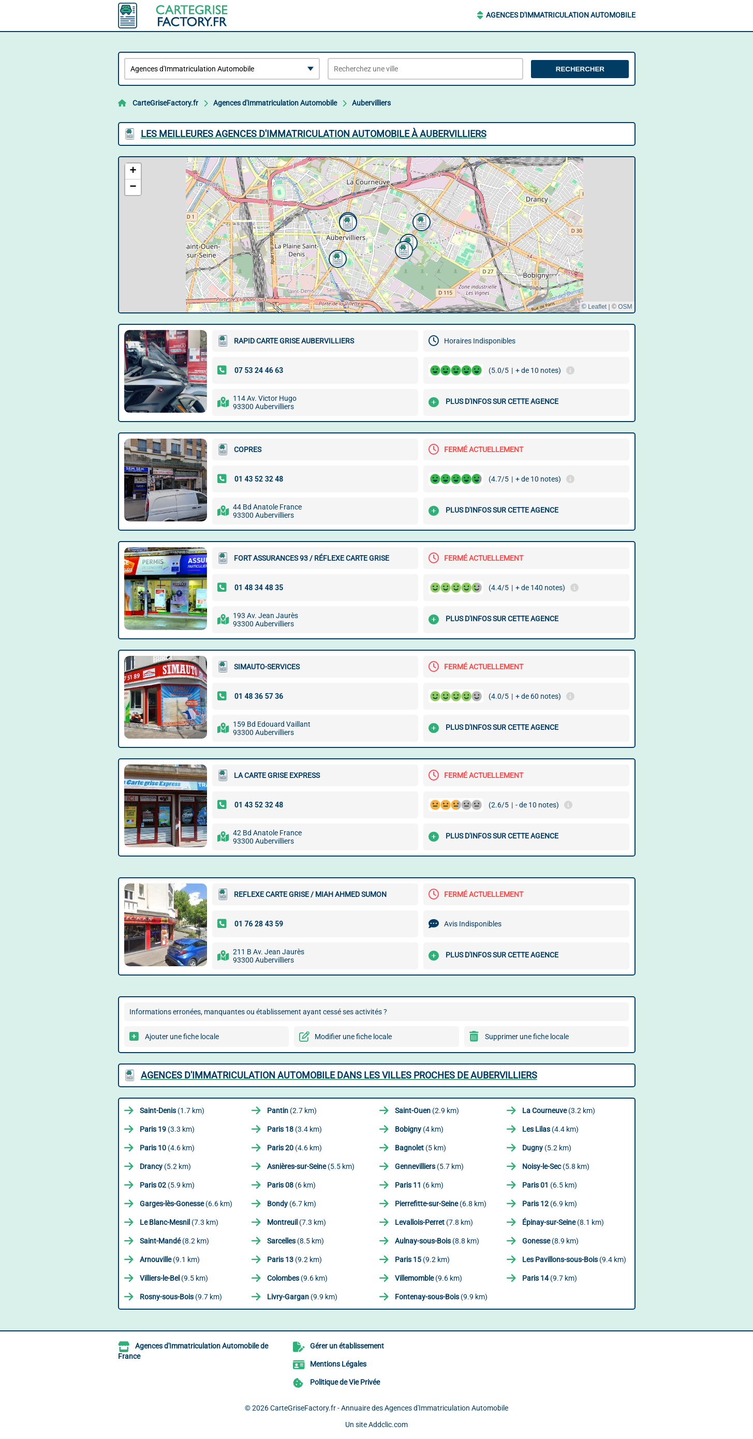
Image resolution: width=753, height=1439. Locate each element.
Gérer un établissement (347, 1346)
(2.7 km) (292, 1110)
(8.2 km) (174, 1241)
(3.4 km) (294, 1129)
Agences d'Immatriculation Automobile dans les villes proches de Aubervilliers (339, 1075)
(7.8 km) (434, 1222)
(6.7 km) (291, 1204)
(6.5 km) (549, 1185)
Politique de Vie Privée (345, 1382)
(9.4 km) (574, 1259)
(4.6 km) (167, 1148)
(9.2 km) (294, 1259)
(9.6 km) (297, 1278)
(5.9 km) (167, 1185)
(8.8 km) (437, 1241)
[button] (336, 257)
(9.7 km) (549, 1278)
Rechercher (580, 69)
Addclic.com (388, 1424)
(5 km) (420, 1148)
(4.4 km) (550, 1129)
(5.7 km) (429, 1166)
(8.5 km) (295, 1241)
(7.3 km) (179, 1222)
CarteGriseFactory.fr (165, 103)
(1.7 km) (172, 1110)
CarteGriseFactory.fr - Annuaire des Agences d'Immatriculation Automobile (389, 1408)
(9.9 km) (302, 1297)
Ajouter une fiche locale (182, 1036)
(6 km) (291, 1185)
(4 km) (419, 1129)
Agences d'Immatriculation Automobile (561, 15)
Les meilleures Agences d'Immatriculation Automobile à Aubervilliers (313, 133)
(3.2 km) (558, 1110)
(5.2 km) (546, 1148)
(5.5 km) (311, 1166)
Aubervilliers (371, 103)
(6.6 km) (186, 1204)
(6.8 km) (440, 1204)
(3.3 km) (167, 1129)
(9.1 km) (170, 1259)
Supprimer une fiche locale (527, 1036)
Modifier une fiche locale (353, 1036)
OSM (625, 306)
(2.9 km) (427, 1110)
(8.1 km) (563, 1222)
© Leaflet (594, 306)
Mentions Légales (338, 1364)
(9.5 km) (174, 1278)
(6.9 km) (549, 1204)
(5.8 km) (555, 1166)
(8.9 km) (550, 1241)
